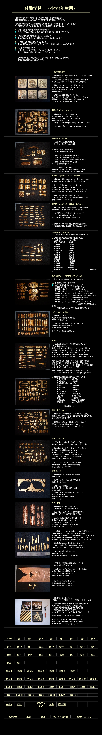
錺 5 (62, 639)
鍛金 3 (30, 679)
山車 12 (30, 695)
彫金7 (72, 671)
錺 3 (41, 639)
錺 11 (30, 647)
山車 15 (61, 695)
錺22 (51, 655)
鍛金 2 (19, 679)
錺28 (19, 663)
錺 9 (9, 647)
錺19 (19, 655)
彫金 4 (41, 671)
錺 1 (19, 639)
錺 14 (61, 647)
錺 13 (51, 647)
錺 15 (72, 647)
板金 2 (19, 704)
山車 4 (41, 687)
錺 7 (82, 639)
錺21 (41, 655)
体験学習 (12, 717)
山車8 (82, 687)
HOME (9, 639)
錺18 (9, 655)
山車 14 (51, 695)
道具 (43, 717)
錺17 (93, 647)
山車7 (72, 687)
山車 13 (41, 695)
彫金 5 (51, 671)
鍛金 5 (51, 679)
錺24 (72, 655)
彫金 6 (62, 671)
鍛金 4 (41, 679)
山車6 (61, 687)
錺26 (93, 655)
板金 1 (9, 704)
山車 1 (9, 687)
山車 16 (72, 695)
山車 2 (19, 687)
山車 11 (19, 695)
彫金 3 (30, 671)
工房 (29, 717)
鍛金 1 (9, 679)
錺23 (62, 655)
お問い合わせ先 (84, 717)
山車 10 (9, 695)
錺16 (82, 647)
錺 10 (19, 647)
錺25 (82, 655)
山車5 (51, 687)
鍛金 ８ (82, 679)
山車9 (93, 687)
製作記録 (62, 704)
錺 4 (51, 639)
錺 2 (30, 639)
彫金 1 (9, 671)
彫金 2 (19, 671)
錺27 (9, 663)
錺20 (30, 655)
